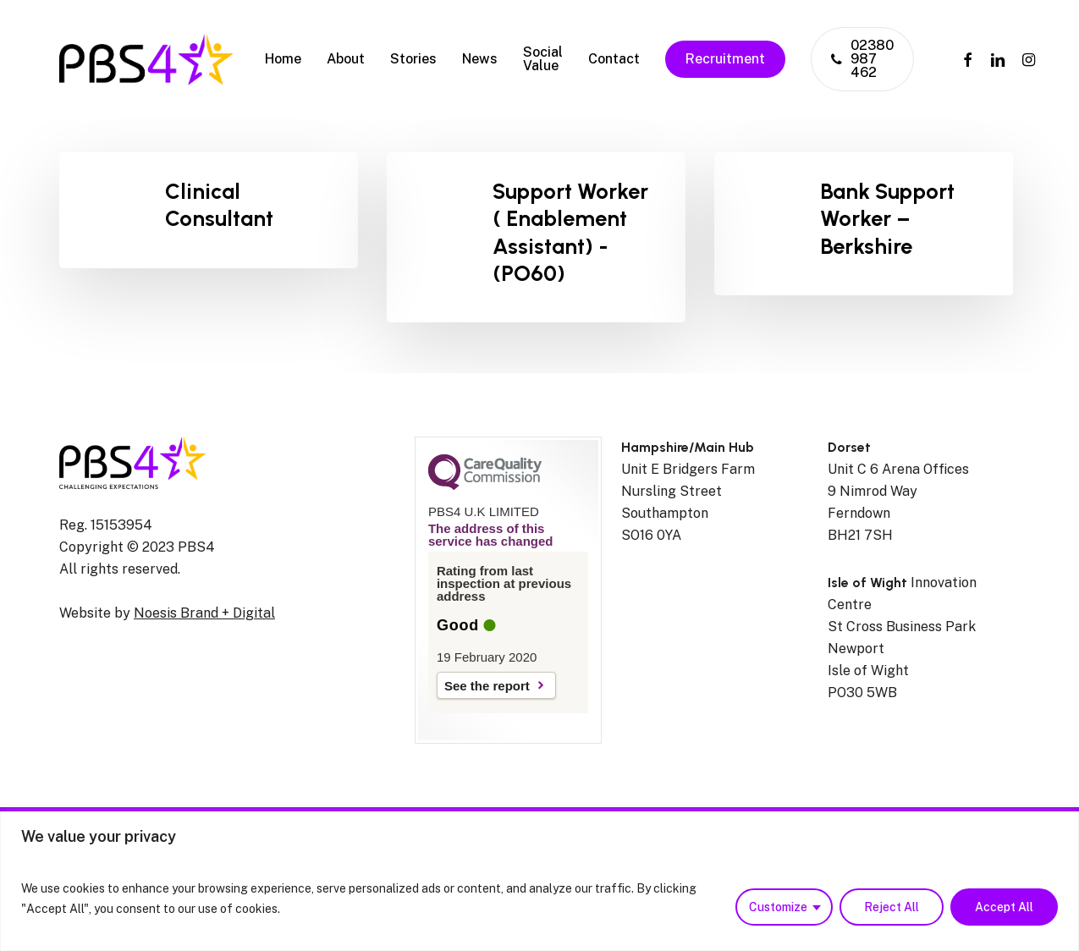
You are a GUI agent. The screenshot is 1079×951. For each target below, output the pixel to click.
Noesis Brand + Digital (204, 613)
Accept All (1004, 907)
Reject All (891, 907)
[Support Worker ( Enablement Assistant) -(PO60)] (536, 237)
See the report (487, 686)
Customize (778, 907)
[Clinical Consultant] (208, 210)
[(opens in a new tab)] (863, 223)
